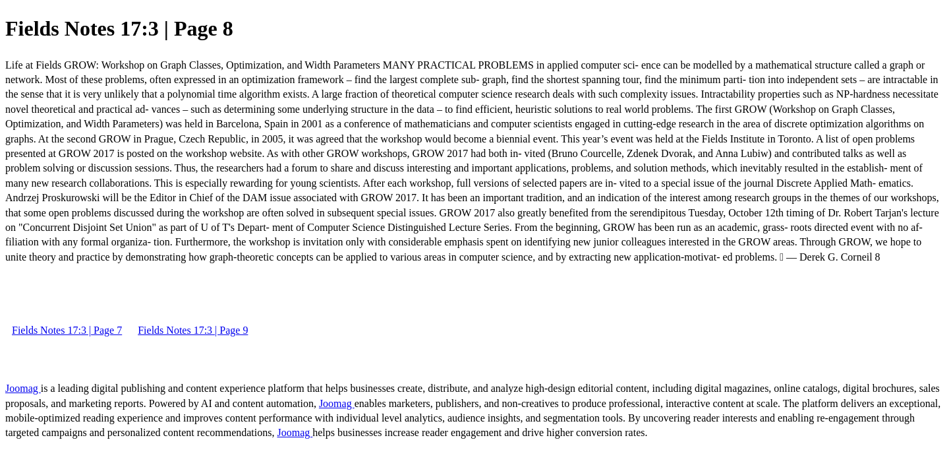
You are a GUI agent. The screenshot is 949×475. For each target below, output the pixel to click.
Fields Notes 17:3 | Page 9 (193, 330)
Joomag (23, 388)
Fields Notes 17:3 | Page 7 (67, 330)
